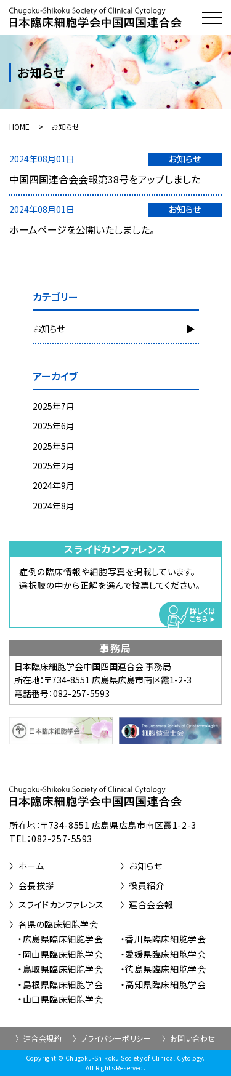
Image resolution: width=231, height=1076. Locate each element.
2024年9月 (54, 485)
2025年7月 (54, 406)
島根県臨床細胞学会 (63, 984)
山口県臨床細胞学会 (63, 999)
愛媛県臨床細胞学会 (165, 954)
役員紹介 (146, 885)
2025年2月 (54, 466)
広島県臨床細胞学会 (63, 939)
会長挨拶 (36, 885)
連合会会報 (151, 904)
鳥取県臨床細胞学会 (63, 969)
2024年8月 (54, 506)
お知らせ (49, 328)
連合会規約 (42, 1038)
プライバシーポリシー (116, 1038)
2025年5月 (54, 446)
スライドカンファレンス (61, 904)
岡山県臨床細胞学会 (63, 954)
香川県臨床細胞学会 (165, 939)
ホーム (31, 865)
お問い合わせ (193, 1038)
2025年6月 (54, 426)
